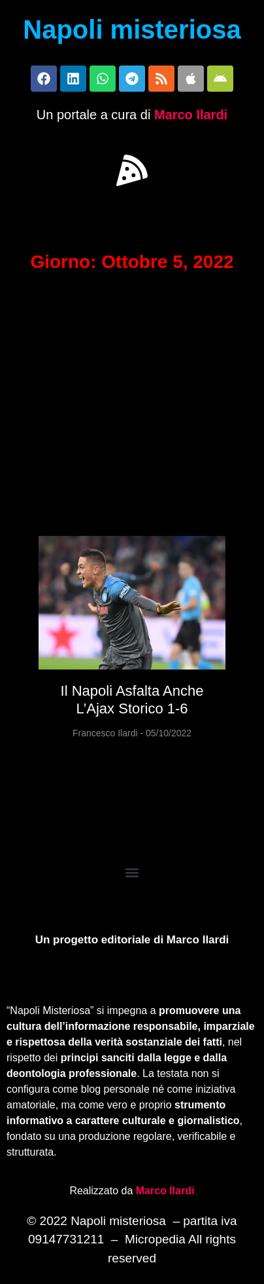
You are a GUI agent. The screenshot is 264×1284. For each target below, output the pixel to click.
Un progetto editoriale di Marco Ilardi (132, 940)
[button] (132, 170)
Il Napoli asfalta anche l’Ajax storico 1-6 (132, 699)
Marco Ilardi (190, 114)
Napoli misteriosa (131, 29)
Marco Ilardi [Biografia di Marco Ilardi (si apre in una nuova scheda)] (165, 1190)
